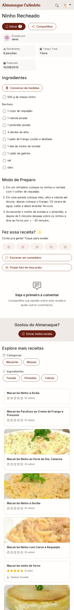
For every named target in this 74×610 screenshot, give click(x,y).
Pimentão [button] (30, 378)
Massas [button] (31, 362)
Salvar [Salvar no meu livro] (14, 26)
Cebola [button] (49, 378)
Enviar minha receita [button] (37, 334)
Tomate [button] (11, 378)
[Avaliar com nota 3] (37, 246)
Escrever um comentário (23, 257)
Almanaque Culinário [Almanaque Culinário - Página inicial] (21, 5)
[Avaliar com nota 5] (65, 246)
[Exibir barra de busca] (57, 5)
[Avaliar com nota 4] (51, 246)
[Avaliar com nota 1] (9, 246)
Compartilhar (42, 26)
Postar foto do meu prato (24, 267)
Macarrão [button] (12, 362)
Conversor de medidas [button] (22, 88)
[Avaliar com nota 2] (23, 246)
